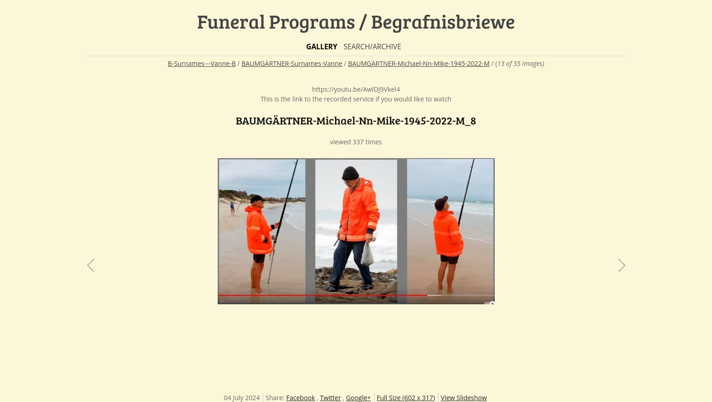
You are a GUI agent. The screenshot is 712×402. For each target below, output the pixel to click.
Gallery (321, 47)
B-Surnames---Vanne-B (202, 63)
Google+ (358, 397)
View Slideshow (464, 397)
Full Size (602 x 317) (406, 397)
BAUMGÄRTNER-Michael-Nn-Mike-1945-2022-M (419, 63)
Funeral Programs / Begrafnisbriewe (356, 21)
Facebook (300, 397)
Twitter (330, 397)
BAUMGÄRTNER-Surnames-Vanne (292, 63)
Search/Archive (372, 47)
